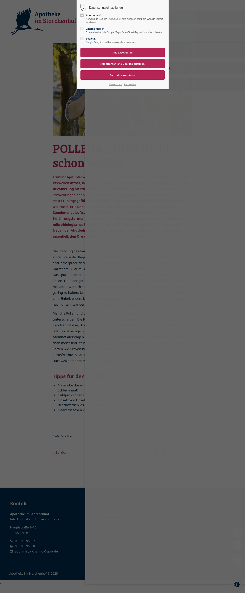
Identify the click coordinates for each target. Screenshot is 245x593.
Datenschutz (115, 84)
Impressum (130, 84)
